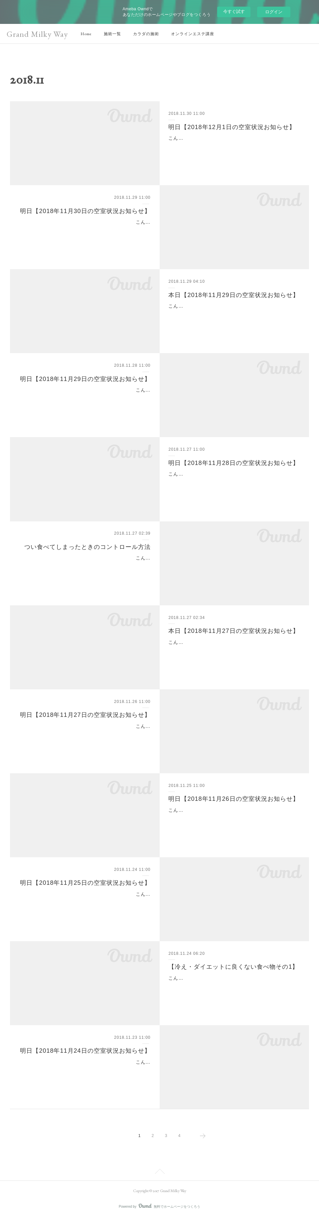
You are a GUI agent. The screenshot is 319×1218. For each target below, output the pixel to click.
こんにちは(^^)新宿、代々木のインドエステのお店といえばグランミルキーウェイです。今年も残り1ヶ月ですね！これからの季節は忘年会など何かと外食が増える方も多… (86, 566)
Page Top (159, 1172)
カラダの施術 (146, 34)
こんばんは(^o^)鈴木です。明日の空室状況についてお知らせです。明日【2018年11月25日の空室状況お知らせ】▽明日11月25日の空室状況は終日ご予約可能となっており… (84, 902)
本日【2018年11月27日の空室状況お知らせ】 (233, 631)
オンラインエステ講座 (192, 34)
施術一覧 (112, 34)
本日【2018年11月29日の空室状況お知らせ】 (233, 295)
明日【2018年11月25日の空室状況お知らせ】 (85, 882)
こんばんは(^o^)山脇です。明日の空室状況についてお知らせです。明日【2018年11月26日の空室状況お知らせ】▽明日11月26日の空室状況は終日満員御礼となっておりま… (234, 818)
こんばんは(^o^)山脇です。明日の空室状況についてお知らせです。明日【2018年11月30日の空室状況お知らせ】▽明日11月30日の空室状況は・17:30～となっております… (84, 230)
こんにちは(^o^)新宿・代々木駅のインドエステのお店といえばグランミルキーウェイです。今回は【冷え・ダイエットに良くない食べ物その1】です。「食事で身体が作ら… (234, 986)
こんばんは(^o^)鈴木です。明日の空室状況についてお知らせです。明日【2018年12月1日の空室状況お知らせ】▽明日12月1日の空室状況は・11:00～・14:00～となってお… (234, 146)
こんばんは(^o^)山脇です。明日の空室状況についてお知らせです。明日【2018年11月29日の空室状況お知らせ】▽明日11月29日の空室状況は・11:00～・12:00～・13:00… (84, 398)
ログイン (273, 11)
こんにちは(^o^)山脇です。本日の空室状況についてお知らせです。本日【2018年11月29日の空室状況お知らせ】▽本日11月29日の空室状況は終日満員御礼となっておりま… (234, 314)
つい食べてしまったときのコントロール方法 (87, 547)
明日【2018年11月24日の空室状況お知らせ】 (85, 1050)
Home (86, 34)
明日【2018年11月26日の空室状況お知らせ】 (233, 799)
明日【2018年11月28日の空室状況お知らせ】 (233, 463)
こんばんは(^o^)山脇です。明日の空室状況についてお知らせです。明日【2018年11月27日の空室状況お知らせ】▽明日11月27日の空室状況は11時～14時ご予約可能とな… (84, 734)
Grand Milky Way (37, 34)
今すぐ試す (234, 11)
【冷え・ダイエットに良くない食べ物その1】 (233, 966)
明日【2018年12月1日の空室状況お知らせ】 (231, 127)
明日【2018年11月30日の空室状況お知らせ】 (85, 211)
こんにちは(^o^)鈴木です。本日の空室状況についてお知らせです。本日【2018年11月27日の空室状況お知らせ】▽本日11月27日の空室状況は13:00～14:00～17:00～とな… (234, 650)
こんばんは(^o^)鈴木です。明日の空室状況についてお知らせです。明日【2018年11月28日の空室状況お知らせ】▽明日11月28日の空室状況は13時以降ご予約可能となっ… (234, 482)
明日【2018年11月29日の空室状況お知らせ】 (85, 379)
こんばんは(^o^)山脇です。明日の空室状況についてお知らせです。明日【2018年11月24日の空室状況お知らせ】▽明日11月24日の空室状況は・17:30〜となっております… (84, 1070)
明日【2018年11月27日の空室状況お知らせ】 (85, 715)
